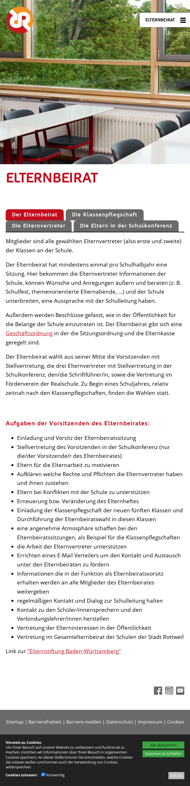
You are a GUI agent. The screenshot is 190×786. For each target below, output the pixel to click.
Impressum (150, 722)
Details (176, 775)
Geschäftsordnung (29, 333)
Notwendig (53, 774)
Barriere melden (83, 722)
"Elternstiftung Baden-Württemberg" (74, 651)
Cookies (175, 722)
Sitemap (15, 722)
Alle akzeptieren (163, 745)
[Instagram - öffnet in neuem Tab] (168, 692)
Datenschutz (119, 722)
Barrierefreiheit (44, 722)
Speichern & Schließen (163, 753)
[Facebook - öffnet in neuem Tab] (157, 692)
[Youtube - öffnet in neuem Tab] (179, 692)
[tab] (35, 215)
